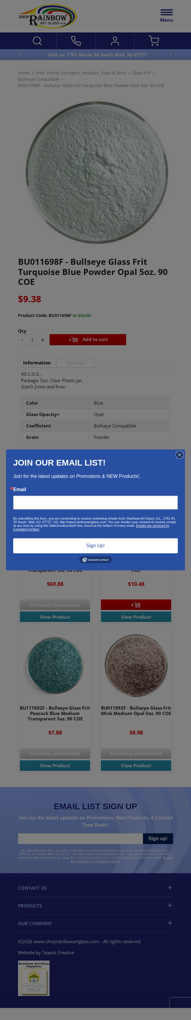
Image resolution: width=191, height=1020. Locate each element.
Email (19, 489)
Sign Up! (95, 545)
